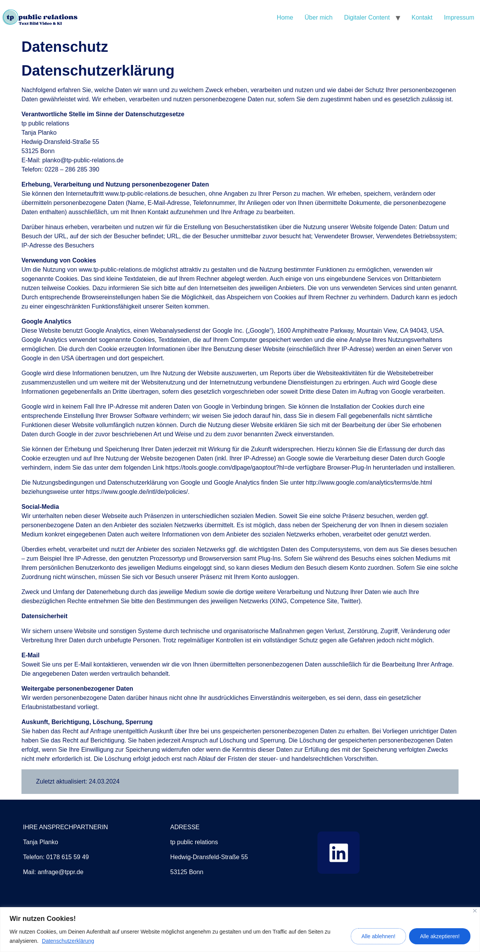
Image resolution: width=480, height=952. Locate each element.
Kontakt (422, 17)
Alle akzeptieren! (440, 936)
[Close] (475, 910)
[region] (240, 929)
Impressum (459, 17)
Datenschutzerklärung (68, 941)
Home (285, 17)
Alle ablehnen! (379, 936)
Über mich (319, 17)
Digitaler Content (367, 17)
